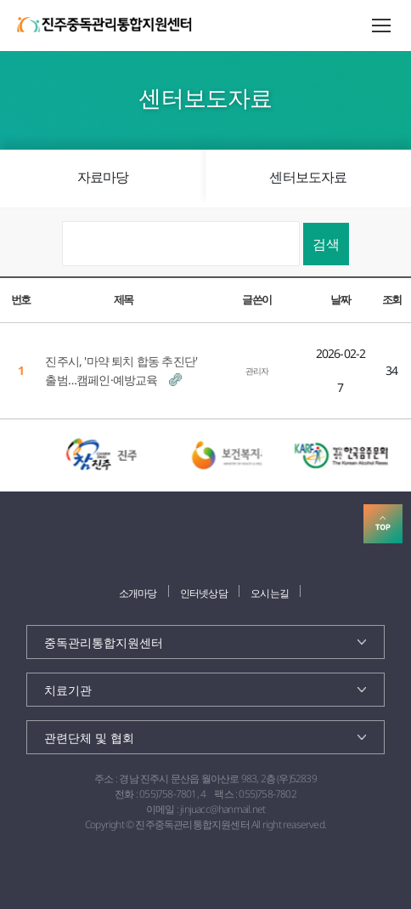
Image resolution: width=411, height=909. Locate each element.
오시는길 (270, 593)
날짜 (340, 299)
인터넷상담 (204, 593)
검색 (326, 244)
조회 (392, 299)
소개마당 (138, 593)
